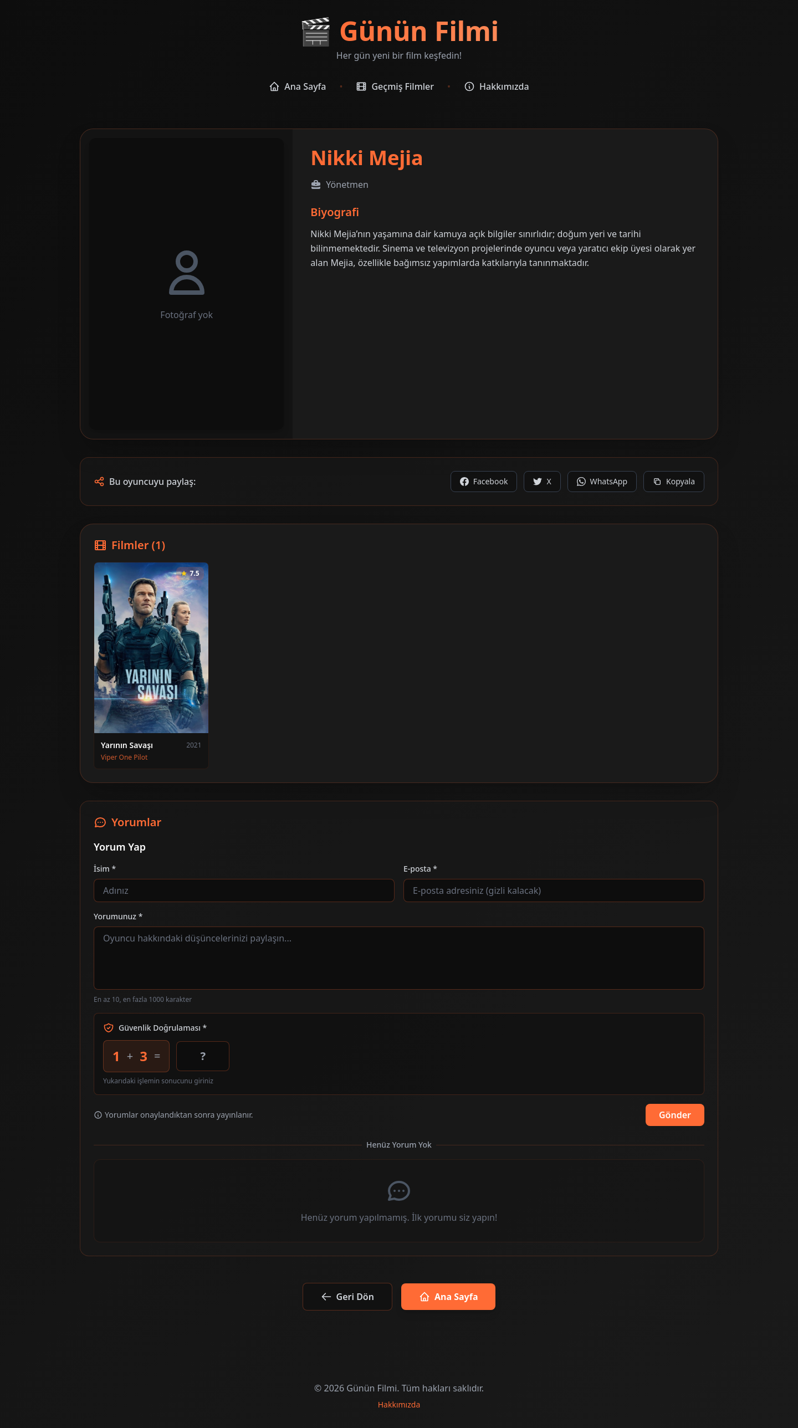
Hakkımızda (496, 86)
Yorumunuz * (118, 916)
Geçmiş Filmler (395, 86)
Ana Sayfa (297, 86)
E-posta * (420, 868)
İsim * (105, 868)
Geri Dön (347, 1297)
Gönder (675, 1115)
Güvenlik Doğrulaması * (155, 1027)
